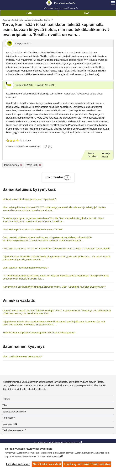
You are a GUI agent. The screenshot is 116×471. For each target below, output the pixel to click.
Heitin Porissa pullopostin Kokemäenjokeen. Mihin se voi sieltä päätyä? (38, 332)
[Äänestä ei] (50, 147)
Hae (87, 13)
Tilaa (4, 405)
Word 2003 (32, 165)
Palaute (6, 399)
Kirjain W (48, 20)
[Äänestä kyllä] (45, 146)
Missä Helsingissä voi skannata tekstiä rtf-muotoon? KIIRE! (32, 229)
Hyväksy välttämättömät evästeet (87, 464)
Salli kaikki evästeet (47, 464)
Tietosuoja (7, 417)
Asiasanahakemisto (33, 20)
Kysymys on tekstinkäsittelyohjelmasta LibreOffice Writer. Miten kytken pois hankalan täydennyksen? (53, 286)
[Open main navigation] (113, 2)
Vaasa (105, 156)
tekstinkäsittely (11, 165)
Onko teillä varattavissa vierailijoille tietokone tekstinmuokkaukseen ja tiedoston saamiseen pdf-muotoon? (56, 248)
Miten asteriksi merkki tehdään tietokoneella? (25, 267)
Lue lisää (56, 456)
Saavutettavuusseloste (14, 411)
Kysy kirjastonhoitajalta (12, 20)
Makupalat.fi (8, 424)
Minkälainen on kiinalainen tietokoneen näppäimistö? (29, 199)
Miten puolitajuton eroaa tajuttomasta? (22, 356)
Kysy (29, 13)
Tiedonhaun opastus (12, 430)
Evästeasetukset (18, 464)
